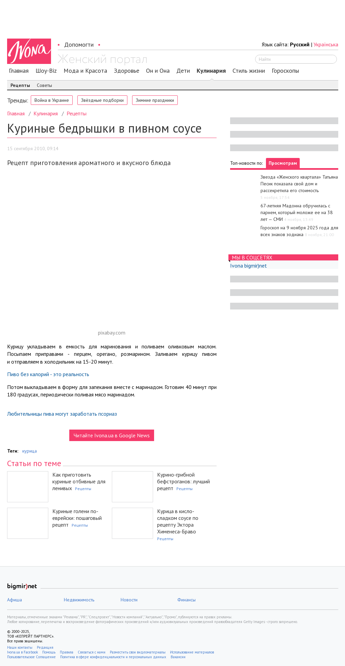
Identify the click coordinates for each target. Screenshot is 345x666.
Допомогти (79, 44)
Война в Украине (51, 100)
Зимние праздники (155, 100)
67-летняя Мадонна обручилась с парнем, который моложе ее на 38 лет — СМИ (297, 212)
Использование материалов (192, 652)
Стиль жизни (248, 71)
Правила (66, 652)
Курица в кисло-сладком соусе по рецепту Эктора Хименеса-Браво (177, 521)
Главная (19, 71)
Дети (183, 71)
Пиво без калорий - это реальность (48, 374)
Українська (326, 44)
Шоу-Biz (46, 71)
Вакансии (178, 656)
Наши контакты (19, 647)
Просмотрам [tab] (283, 163)
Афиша (14, 600)
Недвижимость (79, 600)
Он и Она (158, 71)
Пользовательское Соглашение (31, 656)
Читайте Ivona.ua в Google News (112, 435)
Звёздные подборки (102, 100)
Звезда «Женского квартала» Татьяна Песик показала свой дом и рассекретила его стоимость (299, 183)
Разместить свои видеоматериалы (138, 652)
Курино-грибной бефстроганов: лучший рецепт (183, 481)
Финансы (186, 600)
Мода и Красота (85, 71)
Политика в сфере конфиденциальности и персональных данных (113, 656)
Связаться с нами (91, 652)
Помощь (48, 652)
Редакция (45, 647)
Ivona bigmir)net (248, 265)
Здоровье (126, 71)
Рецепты (20, 85)
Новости (129, 600)
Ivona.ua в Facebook (22, 652)
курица (29, 451)
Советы (44, 85)
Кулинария (211, 71)
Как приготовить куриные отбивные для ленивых (78, 481)
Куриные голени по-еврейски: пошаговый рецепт (77, 518)
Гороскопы (285, 71)
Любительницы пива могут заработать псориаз (62, 413)
